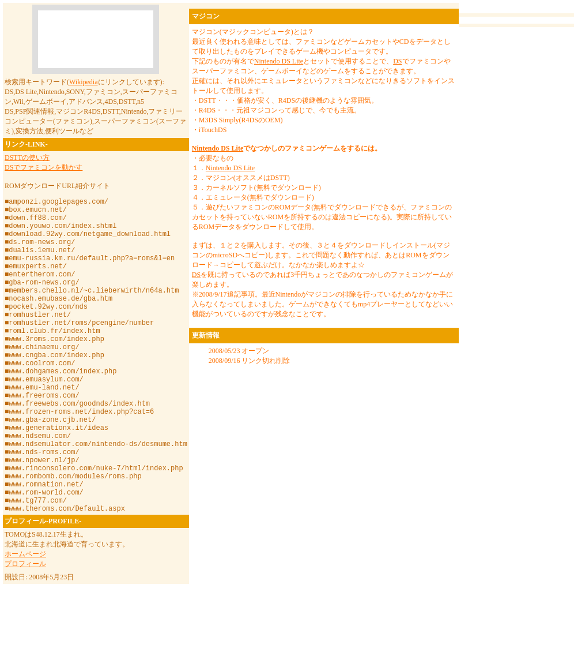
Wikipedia (83, 82)
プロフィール (25, 631)
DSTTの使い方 (27, 157)
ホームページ (25, 621)
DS (397, 61)
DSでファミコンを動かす (43, 167)
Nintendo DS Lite (278, 61)
